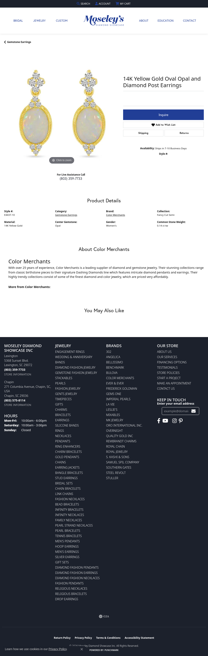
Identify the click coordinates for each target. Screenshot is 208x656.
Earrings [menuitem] (62, 420)
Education (166, 21)
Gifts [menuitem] (59, 404)
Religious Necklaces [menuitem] (71, 589)
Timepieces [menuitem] (63, 399)
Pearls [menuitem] (60, 383)
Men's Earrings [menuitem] (67, 552)
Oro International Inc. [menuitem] (124, 425)
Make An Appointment (174, 383)
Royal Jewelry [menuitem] (117, 452)
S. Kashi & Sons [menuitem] (117, 457)
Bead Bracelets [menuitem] (67, 504)
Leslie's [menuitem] (111, 410)
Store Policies (168, 373)
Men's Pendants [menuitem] (67, 541)
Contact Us (166, 389)
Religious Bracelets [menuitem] (71, 594)
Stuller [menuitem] (112, 478)
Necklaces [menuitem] (63, 436)
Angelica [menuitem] (113, 357)
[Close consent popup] (81, 649)
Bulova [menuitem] (111, 373)
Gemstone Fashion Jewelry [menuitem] (76, 373)
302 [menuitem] (108, 352)
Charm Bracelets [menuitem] (68, 452)
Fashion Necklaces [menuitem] (70, 499)
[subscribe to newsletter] (193, 411)
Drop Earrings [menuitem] (66, 599)
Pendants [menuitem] (62, 441)
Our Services (167, 357)
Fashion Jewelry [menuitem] (67, 389)
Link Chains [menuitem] (64, 494)
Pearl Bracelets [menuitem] (67, 531)
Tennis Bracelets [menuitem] (68, 536)
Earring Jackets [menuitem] (67, 467)
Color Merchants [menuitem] (120, 378)
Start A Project (169, 378)
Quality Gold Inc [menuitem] (119, 436)
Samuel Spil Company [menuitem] (122, 462)
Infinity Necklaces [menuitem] (69, 515)
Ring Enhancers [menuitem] (67, 446)
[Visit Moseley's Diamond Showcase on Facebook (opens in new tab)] (158, 420)
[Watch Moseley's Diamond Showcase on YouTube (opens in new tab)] (165, 420)
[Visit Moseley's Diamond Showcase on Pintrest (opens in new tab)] (181, 420)
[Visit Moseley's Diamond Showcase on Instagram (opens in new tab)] (174, 420)
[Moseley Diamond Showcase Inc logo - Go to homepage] (104, 20)
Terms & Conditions (108, 638)
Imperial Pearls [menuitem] (118, 399)
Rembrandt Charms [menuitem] (121, 441)
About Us (164, 352)
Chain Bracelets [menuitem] (68, 489)
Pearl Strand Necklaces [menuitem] (74, 525)
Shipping (143, 133)
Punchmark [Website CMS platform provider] (112, 650)
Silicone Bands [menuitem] (67, 425)
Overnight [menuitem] (114, 431)
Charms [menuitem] (61, 410)
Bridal (18, 21)
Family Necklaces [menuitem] (68, 520)
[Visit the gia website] (104, 616)
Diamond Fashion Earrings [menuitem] (76, 573)
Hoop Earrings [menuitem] (67, 546)
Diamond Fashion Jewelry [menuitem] (75, 367)
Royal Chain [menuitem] (115, 446)
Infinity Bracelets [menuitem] (69, 510)
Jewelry (39, 21)
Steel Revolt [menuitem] (116, 473)
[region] (61, 107)
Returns (184, 133)
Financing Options (172, 362)
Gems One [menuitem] (113, 394)
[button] (84, 3)
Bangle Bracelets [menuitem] (69, 473)
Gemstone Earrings (19, 42)
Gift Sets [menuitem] (62, 562)
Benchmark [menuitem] (115, 367)
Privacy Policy (83, 638)
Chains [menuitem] (60, 462)
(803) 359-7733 (71, 178)
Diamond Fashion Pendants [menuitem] (77, 567)
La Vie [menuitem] (110, 404)
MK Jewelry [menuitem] (114, 420)
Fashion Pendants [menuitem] (69, 583)
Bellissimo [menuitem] (114, 362)
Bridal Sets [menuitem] (64, 483)
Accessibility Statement (139, 638)
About (143, 21)
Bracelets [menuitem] (63, 415)
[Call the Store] (14, 370)
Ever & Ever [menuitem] (115, 383)
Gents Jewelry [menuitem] (66, 394)
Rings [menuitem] (59, 431)
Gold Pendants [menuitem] (67, 457)
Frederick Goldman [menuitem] (121, 389)
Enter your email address (175, 403)
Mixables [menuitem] (113, 415)
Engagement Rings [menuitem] (70, 352)
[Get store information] (17, 374)
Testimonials (167, 367)
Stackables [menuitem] (63, 378)
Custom (61, 21)
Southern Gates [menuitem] (118, 467)
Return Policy (62, 638)
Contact (189, 21)
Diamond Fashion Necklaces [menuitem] (77, 578)
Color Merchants (115, 214)
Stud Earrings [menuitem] (66, 478)
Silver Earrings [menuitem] (67, 557)
